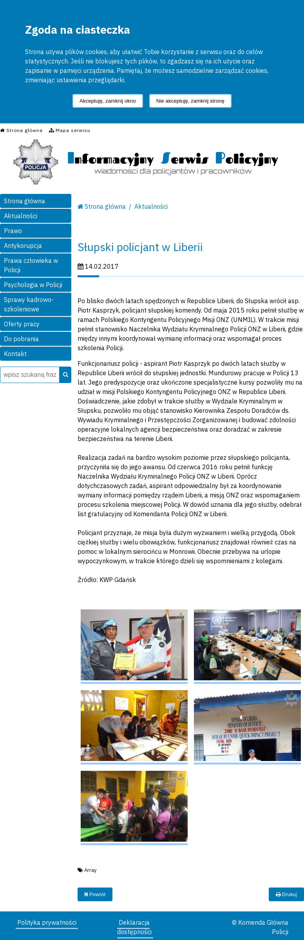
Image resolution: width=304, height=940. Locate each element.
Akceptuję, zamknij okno (108, 101)
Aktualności (20, 216)
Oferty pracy (22, 324)
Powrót (95, 894)
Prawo (13, 231)
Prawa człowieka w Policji (31, 265)
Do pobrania (21, 339)
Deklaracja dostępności (134, 927)
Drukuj (286, 894)
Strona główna (24, 201)
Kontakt (15, 354)
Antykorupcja (23, 245)
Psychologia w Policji (33, 285)
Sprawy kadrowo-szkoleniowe (29, 304)
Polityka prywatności (46, 922)
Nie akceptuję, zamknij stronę (190, 101)
